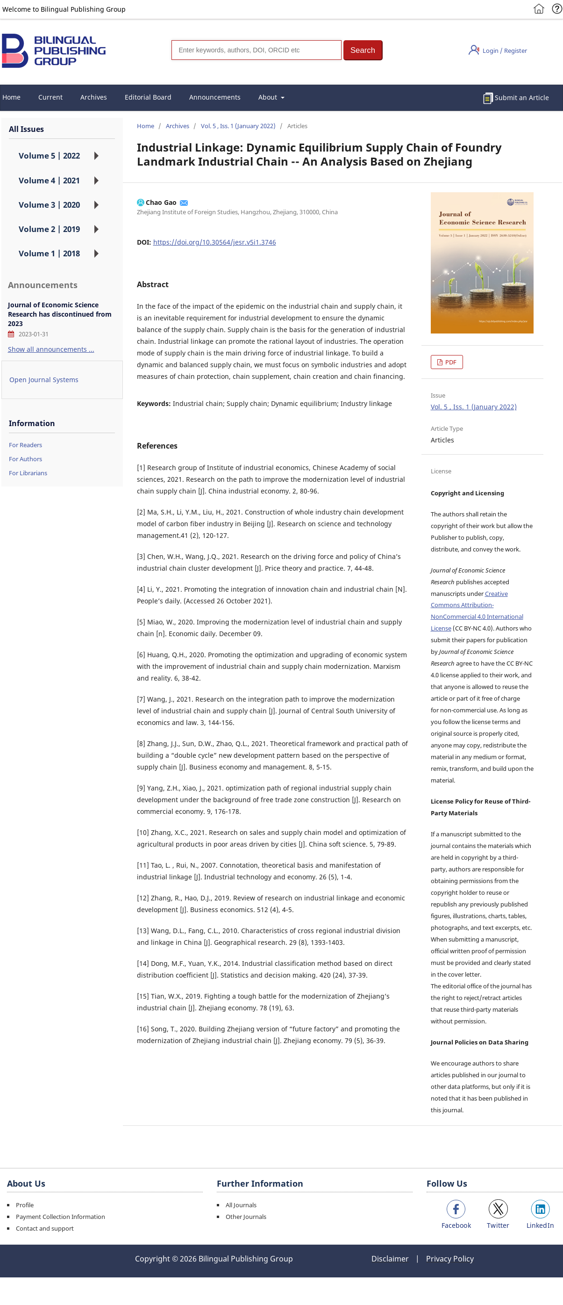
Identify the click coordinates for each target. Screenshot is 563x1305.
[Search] (256, 50)
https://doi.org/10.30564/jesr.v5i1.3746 (214, 242)
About (268, 97)
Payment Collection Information (60, 1216)
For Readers (25, 445)
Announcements (215, 97)
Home (145, 126)
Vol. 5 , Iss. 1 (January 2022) (238, 126)
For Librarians (28, 473)
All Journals (241, 1205)
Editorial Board (148, 97)
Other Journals (246, 1216)
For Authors (25, 459)
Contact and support (45, 1228)
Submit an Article (522, 97)
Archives (93, 97)
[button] (363, 50)
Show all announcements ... (51, 349)
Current (50, 97)
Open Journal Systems (43, 379)
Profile (25, 1205)
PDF (450, 362)
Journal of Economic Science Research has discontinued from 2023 (60, 314)
